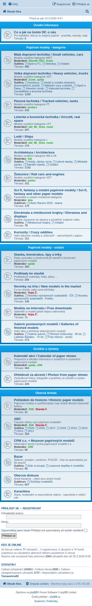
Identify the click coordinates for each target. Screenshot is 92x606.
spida (40, 79)
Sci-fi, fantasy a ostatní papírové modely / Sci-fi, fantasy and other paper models (50, 192)
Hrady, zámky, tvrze (38, 161)
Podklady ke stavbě (29, 273)
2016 (61, 428)
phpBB (33, 592)
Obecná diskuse (26, 475)
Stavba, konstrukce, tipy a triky (38, 254)
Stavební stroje (33, 88)
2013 (18, 430)
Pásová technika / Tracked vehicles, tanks (46, 101)
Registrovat (32, 508)
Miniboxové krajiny (37, 222)
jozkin (31, 180)
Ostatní (63, 63)
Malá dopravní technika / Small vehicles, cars (48, 54)
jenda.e (32, 107)
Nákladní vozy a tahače (56, 85)
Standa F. (41, 409)
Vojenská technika (57, 88)
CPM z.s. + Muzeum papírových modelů (44, 440)
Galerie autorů (35, 334)
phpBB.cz (55, 596)
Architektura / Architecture (34, 152)
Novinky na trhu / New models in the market (47, 286)
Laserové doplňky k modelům (65, 465)
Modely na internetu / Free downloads (43, 308)
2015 (72, 428)
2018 (40, 428)
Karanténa (22, 491)
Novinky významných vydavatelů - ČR (49, 295)
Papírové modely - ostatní (46, 247)
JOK (40, 365)
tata (30, 200)
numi (50, 126)
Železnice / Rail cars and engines (39, 174)
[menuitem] (13, 4)
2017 (50, 428)
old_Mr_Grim (36, 126)
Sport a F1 (33, 63)
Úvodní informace (46, 25)
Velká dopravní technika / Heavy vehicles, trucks (51, 73)
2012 (29, 430)
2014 (82, 428)
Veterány (49, 63)
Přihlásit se (10, 508)
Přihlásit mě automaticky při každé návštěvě (59, 530)
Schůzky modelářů (40, 481)
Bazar (18, 456)
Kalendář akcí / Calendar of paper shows (45, 356)
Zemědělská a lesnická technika (44, 90)
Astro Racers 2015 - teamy (45, 203)
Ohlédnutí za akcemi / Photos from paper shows (51, 375)
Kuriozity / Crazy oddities (33, 232)
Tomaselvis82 (10, 576)
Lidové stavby (63, 161)
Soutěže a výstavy (46, 349)
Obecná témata (45, 393)
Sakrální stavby (34, 164)
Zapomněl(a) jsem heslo (15, 530)
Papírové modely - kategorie (46, 47)
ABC (17, 419)
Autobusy (32, 82)
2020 (29, 428)
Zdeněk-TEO (36, 60)
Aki (30, 158)
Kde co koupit (35, 465)
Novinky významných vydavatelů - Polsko (51, 297)
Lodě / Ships (23, 136)
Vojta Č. (33, 292)
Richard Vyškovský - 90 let (64, 334)
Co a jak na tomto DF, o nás (35, 32)
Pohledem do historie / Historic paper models (49, 400)
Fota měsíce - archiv (58, 336)
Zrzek (49, 60)
